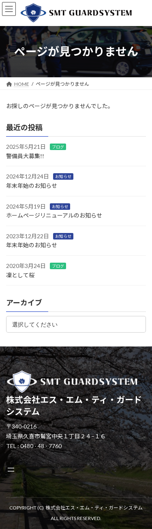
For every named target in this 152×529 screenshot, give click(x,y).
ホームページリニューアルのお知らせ (54, 215)
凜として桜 (20, 274)
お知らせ (63, 176)
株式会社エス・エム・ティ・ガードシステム (94, 508)
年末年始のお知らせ (31, 185)
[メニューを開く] (11, 470)
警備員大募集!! (25, 155)
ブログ (58, 146)
